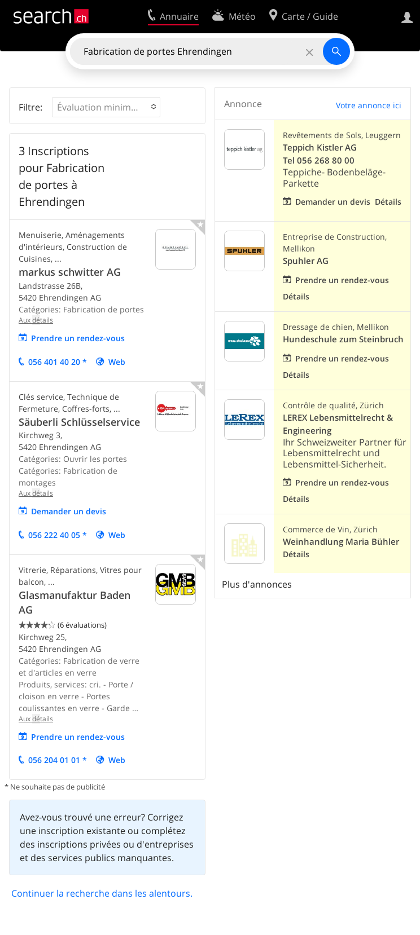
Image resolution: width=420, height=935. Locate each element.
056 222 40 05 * (57, 535)
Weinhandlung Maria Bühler (341, 542)
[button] (106, 107)
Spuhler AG (306, 261)
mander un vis (68, 511)
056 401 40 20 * (57, 361)
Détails (388, 201)
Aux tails (36, 320)
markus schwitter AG (70, 272)
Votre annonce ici (368, 105)
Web (116, 361)
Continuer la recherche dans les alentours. (102, 893)
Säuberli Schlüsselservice (79, 422)
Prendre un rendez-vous (78, 338)
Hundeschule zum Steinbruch (343, 339)
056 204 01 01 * (57, 760)
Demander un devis (332, 201)
